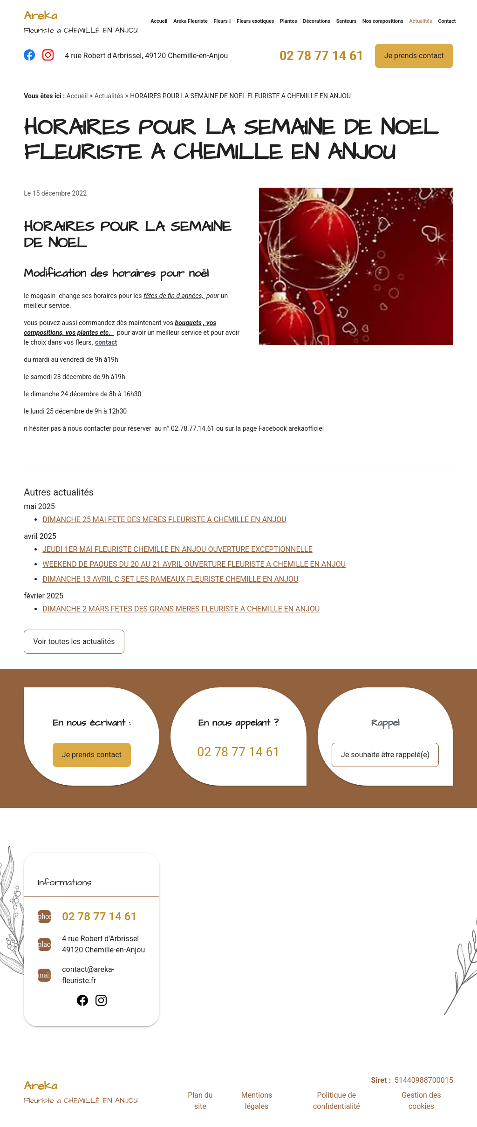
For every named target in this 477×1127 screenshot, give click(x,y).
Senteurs (346, 21)
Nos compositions (382, 21)
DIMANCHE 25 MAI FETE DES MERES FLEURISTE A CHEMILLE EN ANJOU (164, 519)
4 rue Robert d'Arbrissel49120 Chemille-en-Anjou (103, 944)
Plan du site (200, 1101)
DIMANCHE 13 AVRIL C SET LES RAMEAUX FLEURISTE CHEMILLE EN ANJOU (170, 579)
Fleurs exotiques (255, 21)
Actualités (420, 21)
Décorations (316, 21)
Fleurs (221, 21)
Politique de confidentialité (336, 1101)
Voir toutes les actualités (74, 641)
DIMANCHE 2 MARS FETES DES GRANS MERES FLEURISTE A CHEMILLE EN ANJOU (181, 608)
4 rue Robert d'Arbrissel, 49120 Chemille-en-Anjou (146, 55)
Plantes (288, 21)
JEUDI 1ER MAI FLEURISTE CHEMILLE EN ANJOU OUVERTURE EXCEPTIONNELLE (177, 549)
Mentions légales (257, 1101)
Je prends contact (414, 55)
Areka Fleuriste (190, 21)
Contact (447, 21)
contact (106, 342)
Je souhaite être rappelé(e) (385, 754)
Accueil (158, 21)
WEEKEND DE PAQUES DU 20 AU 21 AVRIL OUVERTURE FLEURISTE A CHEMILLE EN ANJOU (194, 564)
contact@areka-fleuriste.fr (88, 975)
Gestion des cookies (421, 1101)
